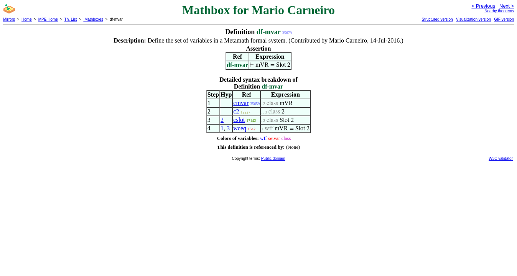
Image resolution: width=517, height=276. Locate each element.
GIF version (504, 19)
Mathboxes (93, 19)
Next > (506, 6)
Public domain (273, 158)
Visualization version (473, 19)
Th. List (70, 19)
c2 (236, 111)
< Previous (483, 6)
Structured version (437, 19)
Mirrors (9, 19)
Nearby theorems (499, 11)
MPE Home (48, 19)
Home (26, 19)
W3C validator (501, 158)
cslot (239, 120)
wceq (239, 128)
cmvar (241, 103)
